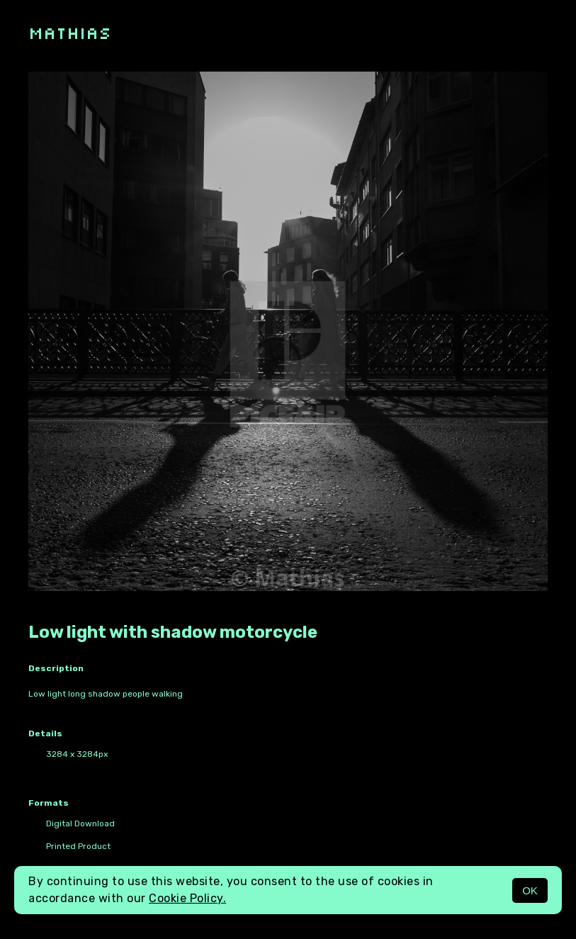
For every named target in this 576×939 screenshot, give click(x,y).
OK (530, 890)
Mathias (69, 32)
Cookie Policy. (187, 898)
